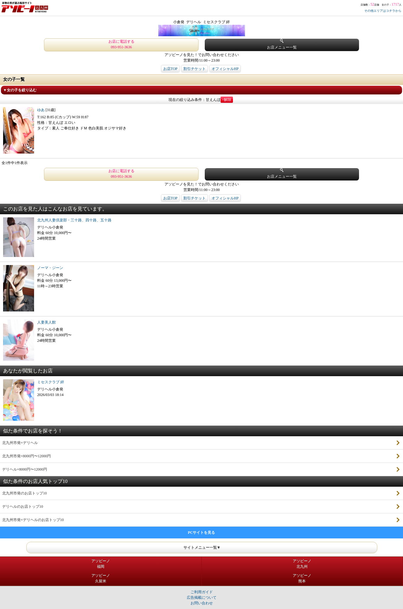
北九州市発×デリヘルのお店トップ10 (33, 520)
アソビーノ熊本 (302, 578)
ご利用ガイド (202, 592)
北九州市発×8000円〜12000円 (26, 456)
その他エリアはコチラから (382, 10)
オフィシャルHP (225, 69)
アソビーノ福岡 (100, 564)
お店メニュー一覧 (282, 44)
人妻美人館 (46, 322)
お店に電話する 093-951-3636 (121, 44)
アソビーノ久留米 (100, 578)
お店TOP (170, 69)
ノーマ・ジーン (50, 268)
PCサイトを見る (201, 532)
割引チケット (194, 69)
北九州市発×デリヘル (20, 443)
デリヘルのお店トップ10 (22, 506)
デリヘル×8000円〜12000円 (24, 469)
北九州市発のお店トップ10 (24, 493)
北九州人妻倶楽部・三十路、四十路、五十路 (74, 220)
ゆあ (41, 110)
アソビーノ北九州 (302, 564)
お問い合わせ (202, 603)
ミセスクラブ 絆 (50, 382)
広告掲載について (202, 597)
